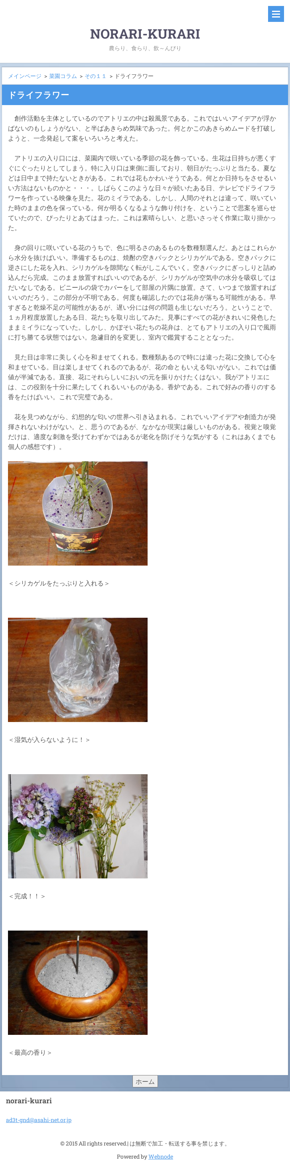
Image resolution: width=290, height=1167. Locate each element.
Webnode (160, 1156)
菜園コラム (63, 76)
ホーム (145, 1081)
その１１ (96, 76)
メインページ (24, 76)
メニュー (276, 14)
